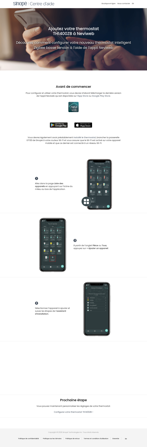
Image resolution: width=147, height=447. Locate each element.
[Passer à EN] (133, 3)
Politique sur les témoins (52, 438)
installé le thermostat (85, 137)
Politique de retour (73, 438)
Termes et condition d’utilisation (96, 438)
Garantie (115, 438)
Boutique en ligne (108, 3)
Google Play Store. (101, 95)
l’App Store (82, 95)
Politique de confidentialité (28, 438)
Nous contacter (123, 3)
